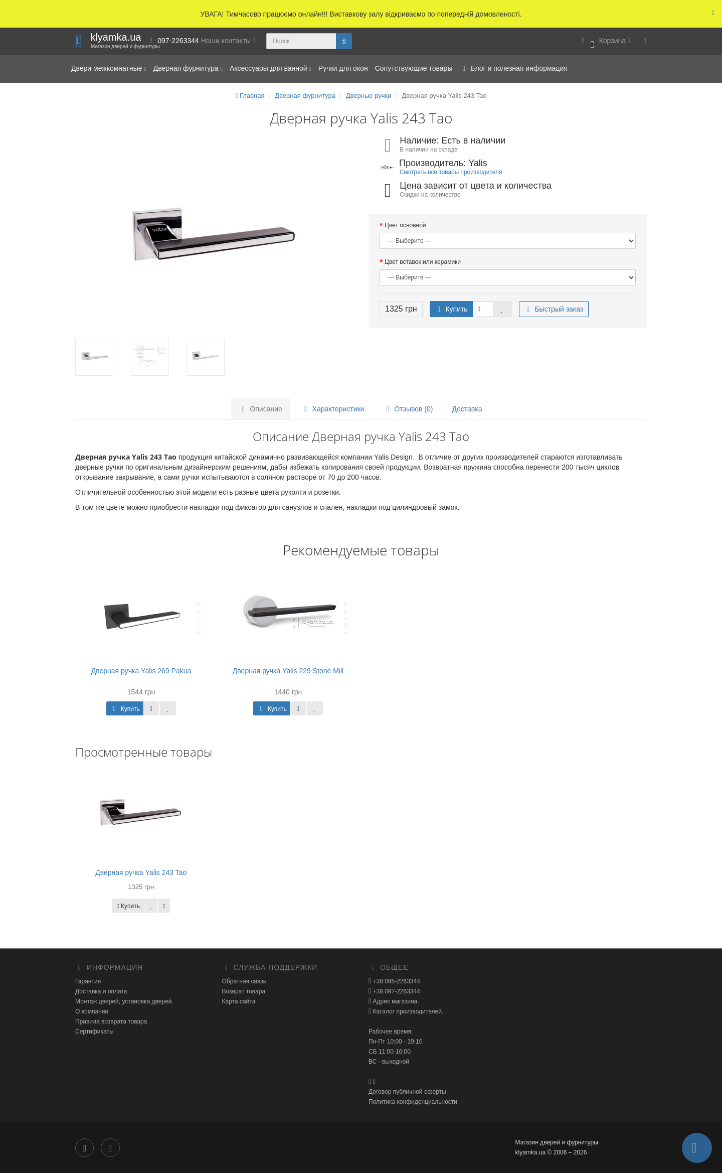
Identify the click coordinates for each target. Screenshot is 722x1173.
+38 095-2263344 (395, 981)
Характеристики (333, 409)
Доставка (467, 409)
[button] (604, 41)
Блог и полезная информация (513, 68)
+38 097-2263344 (395, 991)
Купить (451, 309)
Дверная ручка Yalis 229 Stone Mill (288, 671)
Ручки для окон (343, 68)
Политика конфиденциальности (413, 1101)
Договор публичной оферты (407, 1091)
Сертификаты (94, 1031)
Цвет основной (405, 225)
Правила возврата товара (111, 1021)
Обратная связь (244, 981)
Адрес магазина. (395, 1001)
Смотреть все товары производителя (451, 172)
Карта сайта (239, 1001)
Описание (260, 409)
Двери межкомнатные (108, 68)
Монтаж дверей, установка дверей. (124, 1001)
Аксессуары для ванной (270, 68)
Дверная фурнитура (188, 68)
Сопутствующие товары (414, 68)
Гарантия (88, 981)
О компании (91, 1011)
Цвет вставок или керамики (423, 261)
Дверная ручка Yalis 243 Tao (141, 872)
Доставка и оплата (101, 991)
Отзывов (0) (408, 409)
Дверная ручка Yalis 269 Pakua (141, 671)
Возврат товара (244, 991)
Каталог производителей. (407, 1011)
